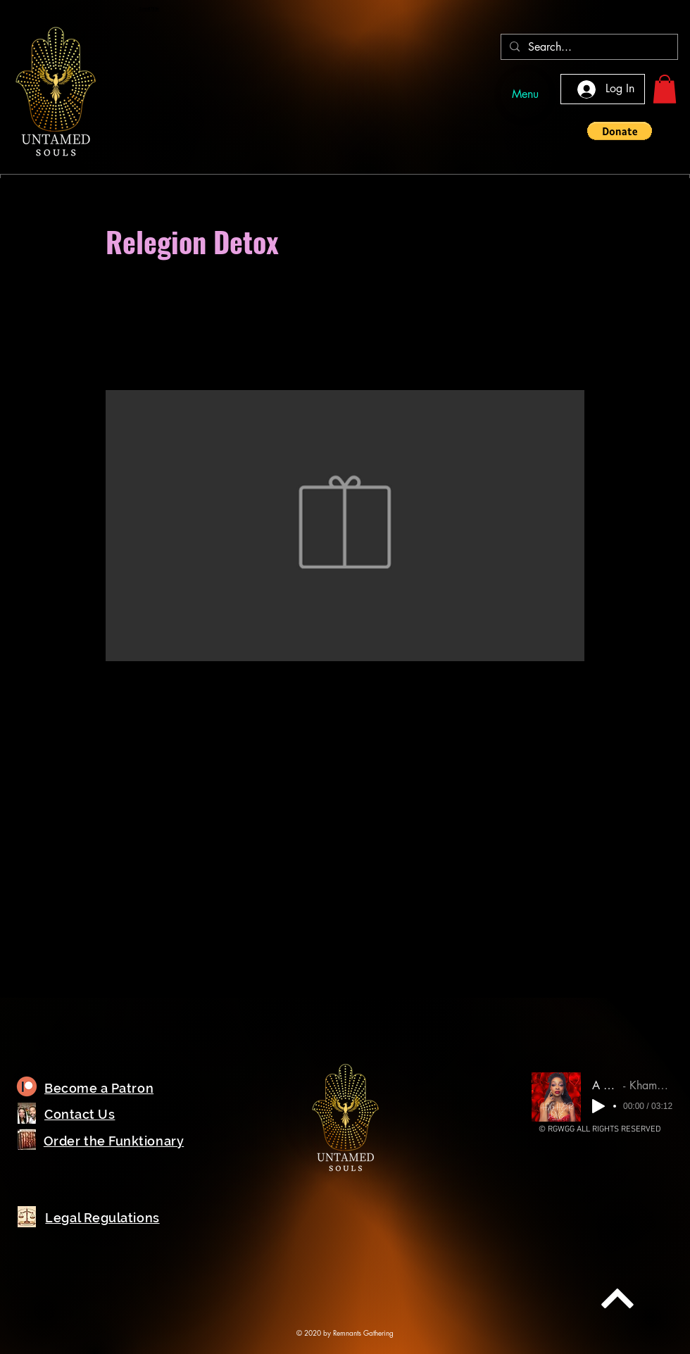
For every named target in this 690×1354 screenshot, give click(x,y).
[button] (665, 89)
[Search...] (588, 48)
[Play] (598, 1106)
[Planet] (26, 1086)
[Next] (617, 1298)
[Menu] (525, 94)
